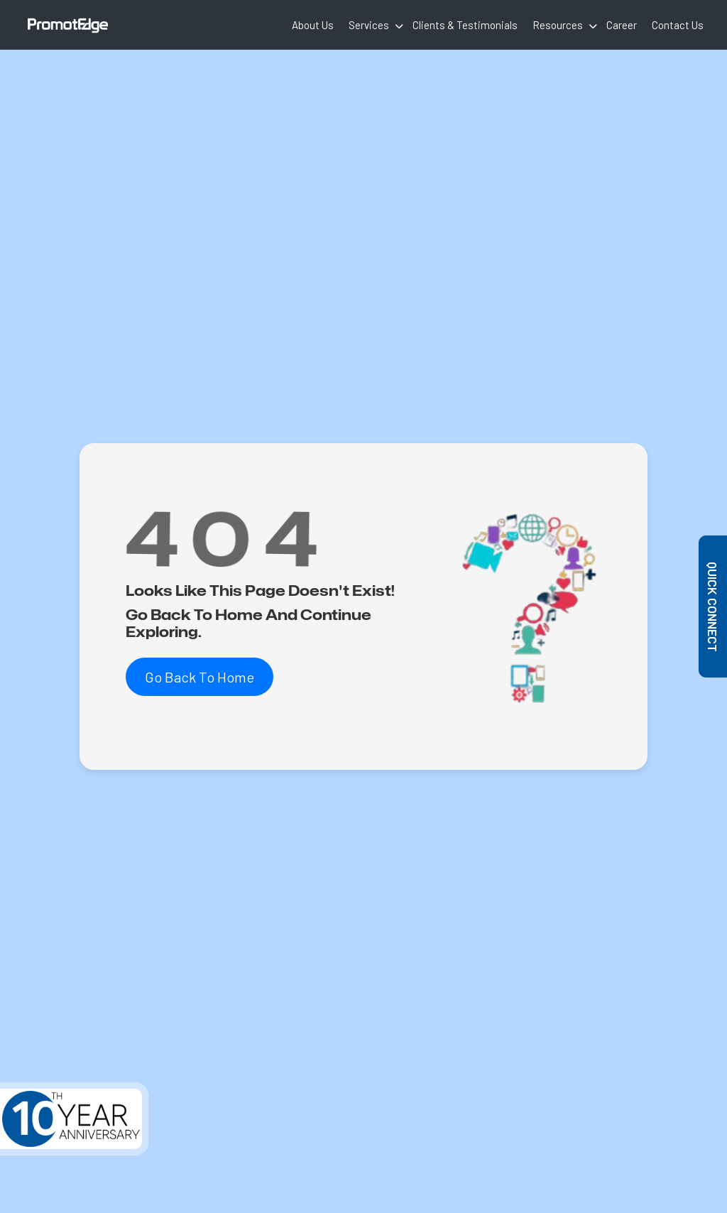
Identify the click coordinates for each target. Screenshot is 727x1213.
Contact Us (678, 24)
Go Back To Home (199, 676)
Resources (557, 24)
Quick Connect (713, 607)
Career (621, 24)
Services (369, 24)
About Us (313, 24)
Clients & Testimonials (465, 24)
